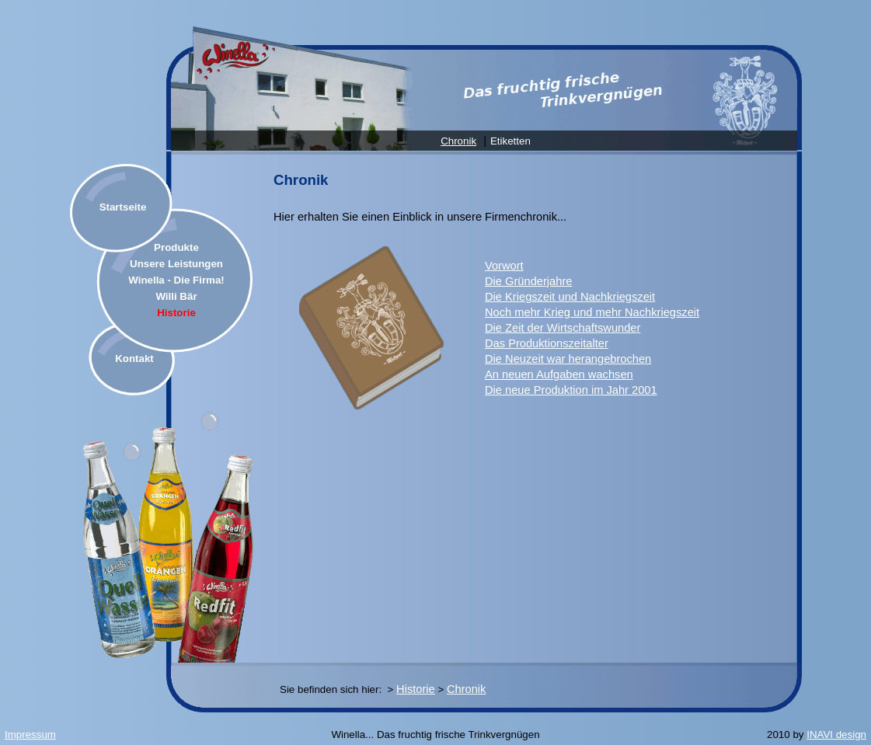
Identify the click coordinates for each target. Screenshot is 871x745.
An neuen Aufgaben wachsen (559, 374)
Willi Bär (176, 296)
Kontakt (134, 358)
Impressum (30, 734)
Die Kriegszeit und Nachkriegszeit (570, 297)
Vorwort (504, 265)
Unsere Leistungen (176, 264)
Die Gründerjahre (528, 281)
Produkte (176, 247)
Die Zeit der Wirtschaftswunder (562, 328)
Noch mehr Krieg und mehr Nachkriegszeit (592, 312)
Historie (176, 313)
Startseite (123, 207)
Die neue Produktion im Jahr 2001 (571, 390)
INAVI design (836, 734)
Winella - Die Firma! (176, 280)
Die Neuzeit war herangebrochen (568, 359)
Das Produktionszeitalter (546, 343)
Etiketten (510, 141)
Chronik (458, 141)
